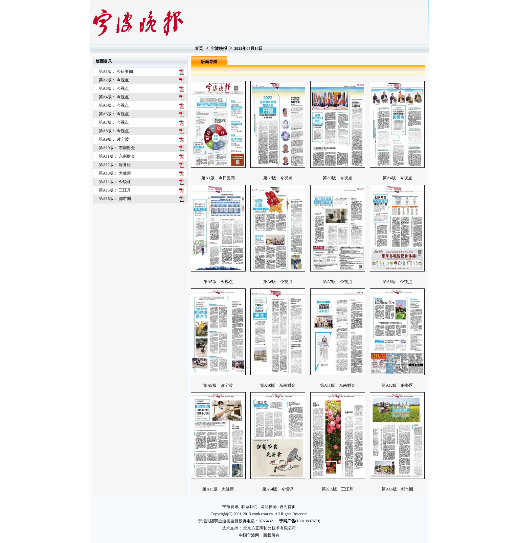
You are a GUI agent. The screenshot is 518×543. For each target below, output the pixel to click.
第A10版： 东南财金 (117, 147)
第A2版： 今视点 (114, 80)
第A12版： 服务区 (115, 164)
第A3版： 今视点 (114, 88)
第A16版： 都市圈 (115, 198)
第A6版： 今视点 (114, 114)
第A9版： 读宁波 (114, 139)
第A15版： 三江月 (115, 190)
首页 (199, 48)
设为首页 (287, 506)
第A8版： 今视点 (114, 130)
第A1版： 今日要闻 (116, 71)
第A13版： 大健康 (115, 173)
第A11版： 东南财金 (117, 156)
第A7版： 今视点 (114, 122)
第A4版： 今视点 (114, 97)
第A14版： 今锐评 (115, 181)
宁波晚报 (219, 48)
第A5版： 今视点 (114, 105)
